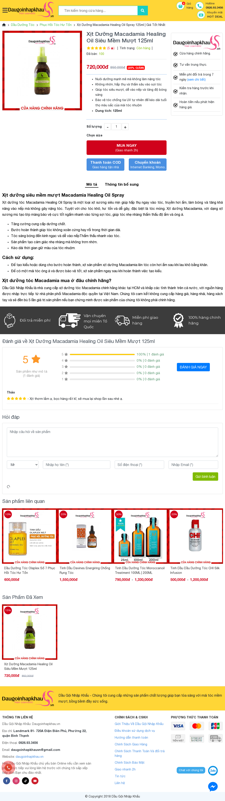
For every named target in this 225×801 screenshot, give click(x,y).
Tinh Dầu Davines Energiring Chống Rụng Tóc (85, 570)
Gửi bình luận (205, 476)
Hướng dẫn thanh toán (131, 737)
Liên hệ (120, 783)
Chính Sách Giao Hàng (131, 744)
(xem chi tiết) (196, 79)
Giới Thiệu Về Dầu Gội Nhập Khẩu (139, 724)
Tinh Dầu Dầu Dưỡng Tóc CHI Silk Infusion (195, 570)
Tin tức (120, 776)
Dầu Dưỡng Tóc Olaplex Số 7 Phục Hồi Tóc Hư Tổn (29, 570)
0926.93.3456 (28, 743)
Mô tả (91, 184)
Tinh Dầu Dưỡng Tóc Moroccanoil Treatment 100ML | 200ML (140, 570)
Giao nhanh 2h (125, 769)
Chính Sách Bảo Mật (130, 762)
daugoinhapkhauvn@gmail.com (35, 750)
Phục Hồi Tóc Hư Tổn (56, 25)
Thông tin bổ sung (122, 184)
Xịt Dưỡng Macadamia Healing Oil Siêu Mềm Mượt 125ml (28, 666)
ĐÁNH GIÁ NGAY (193, 367)
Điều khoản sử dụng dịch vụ (135, 730)
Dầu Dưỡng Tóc (22, 25)
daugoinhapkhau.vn (30, 756)
